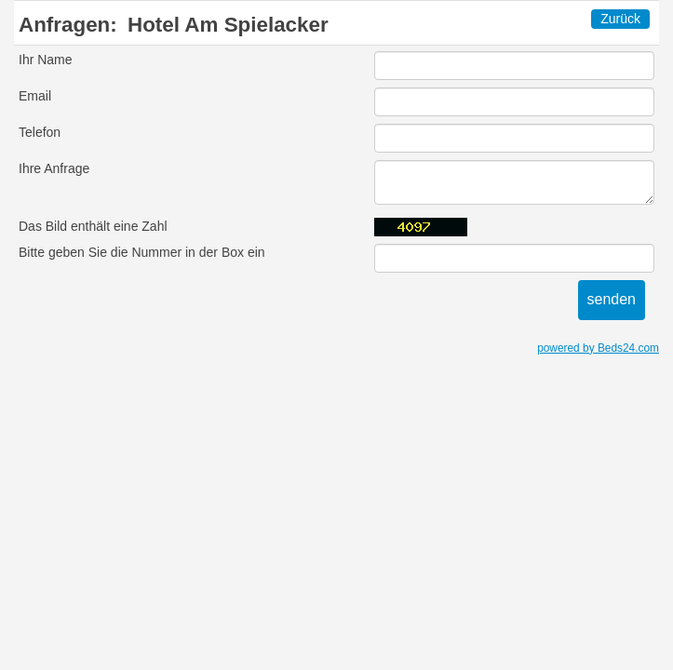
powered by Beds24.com (598, 348)
